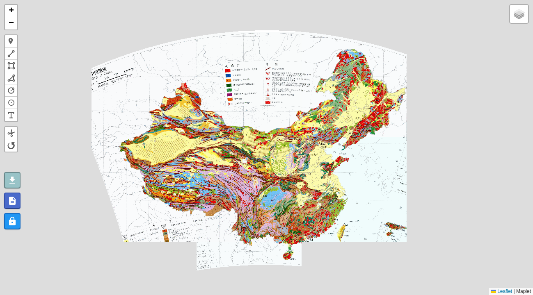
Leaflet (501, 291)
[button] (11, 11)
